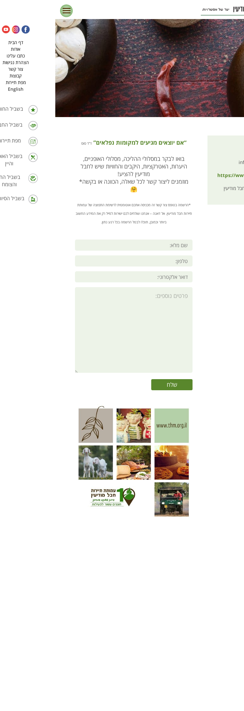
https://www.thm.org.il (197, 175)
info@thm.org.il (208, 162)
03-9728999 (211, 149)
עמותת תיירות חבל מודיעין (200, 188)
